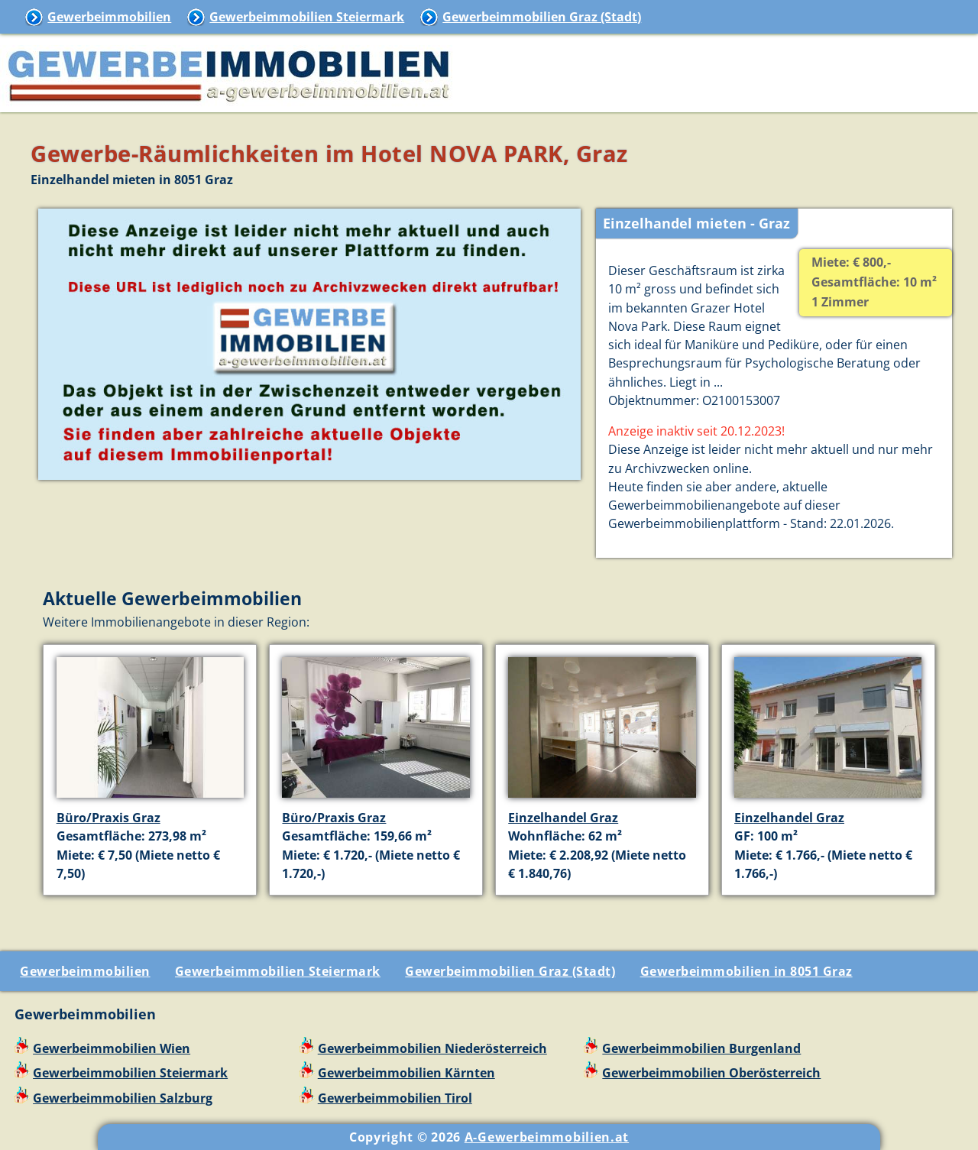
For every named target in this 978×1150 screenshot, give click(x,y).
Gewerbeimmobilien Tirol (395, 1098)
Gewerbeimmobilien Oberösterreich (711, 1072)
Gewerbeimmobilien (109, 16)
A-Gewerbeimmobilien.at (547, 1137)
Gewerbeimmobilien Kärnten (406, 1072)
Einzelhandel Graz (563, 817)
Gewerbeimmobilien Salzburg (122, 1098)
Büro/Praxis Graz (108, 817)
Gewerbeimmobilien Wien (111, 1048)
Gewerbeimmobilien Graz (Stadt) (541, 16)
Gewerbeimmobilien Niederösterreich (432, 1048)
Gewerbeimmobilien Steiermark (306, 16)
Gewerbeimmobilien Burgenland (701, 1048)
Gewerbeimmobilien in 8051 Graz (746, 971)
